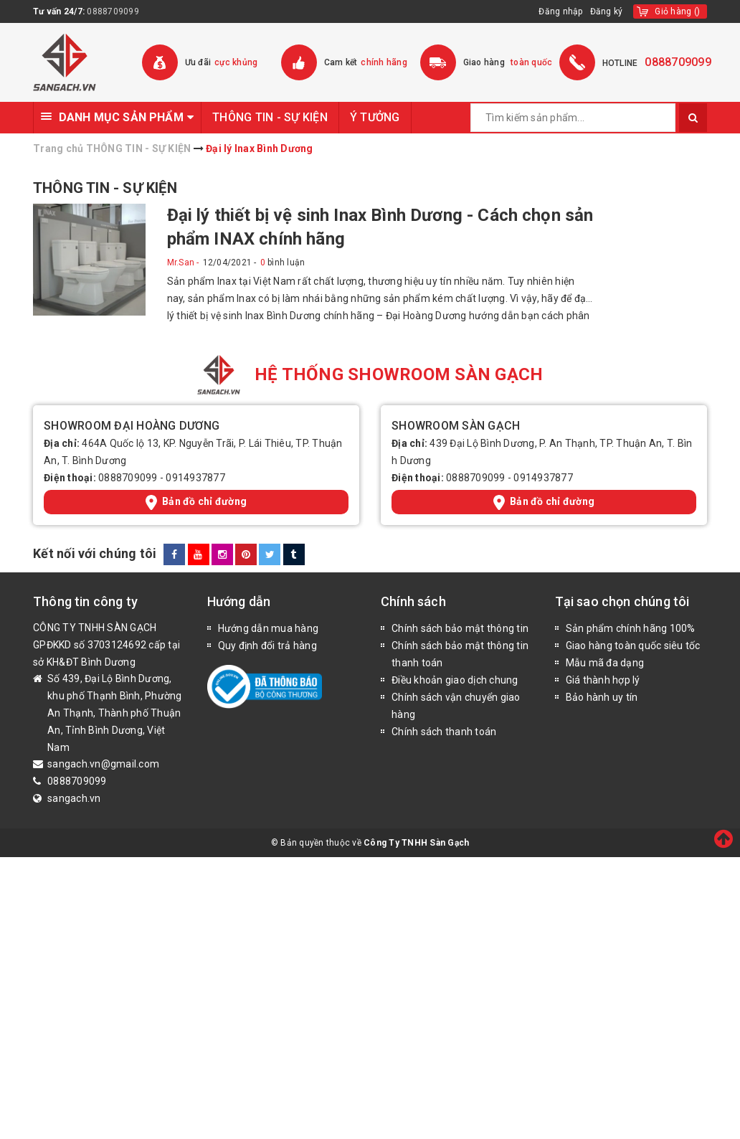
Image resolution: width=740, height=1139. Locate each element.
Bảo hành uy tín (602, 697)
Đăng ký (606, 11)
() (677, 11)
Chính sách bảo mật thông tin (460, 628)
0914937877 (195, 477)
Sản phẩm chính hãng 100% (631, 628)
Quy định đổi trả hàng (267, 645)
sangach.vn (74, 798)
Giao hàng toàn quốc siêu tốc (633, 645)
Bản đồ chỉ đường (196, 502)
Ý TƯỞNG (375, 117)
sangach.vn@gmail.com (103, 764)
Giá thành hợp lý (603, 680)
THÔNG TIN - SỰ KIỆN (270, 117)
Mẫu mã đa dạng (605, 662)
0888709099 (113, 11)
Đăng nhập (560, 11)
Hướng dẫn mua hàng (268, 628)
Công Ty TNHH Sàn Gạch (416, 843)
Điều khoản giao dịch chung (455, 680)
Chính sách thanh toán (444, 731)
